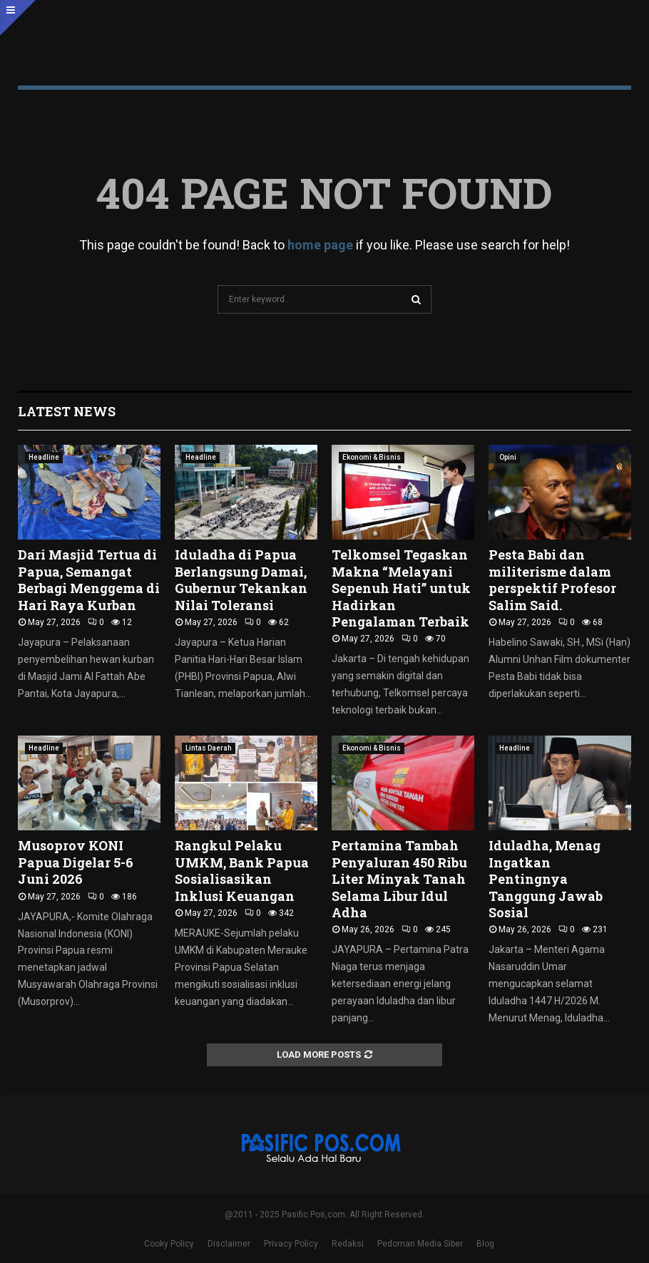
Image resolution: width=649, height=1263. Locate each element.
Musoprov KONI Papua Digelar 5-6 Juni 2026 (75, 862)
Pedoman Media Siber (420, 1244)
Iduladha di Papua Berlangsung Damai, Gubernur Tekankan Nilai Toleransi (241, 579)
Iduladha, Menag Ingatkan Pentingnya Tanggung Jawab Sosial (546, 879)
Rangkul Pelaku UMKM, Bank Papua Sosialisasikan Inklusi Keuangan (242, 870)
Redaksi (348, 1244)
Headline (44, 457)
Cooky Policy (169, 1244)
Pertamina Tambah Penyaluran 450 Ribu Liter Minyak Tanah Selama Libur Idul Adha (399, 879)
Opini (507, 457)
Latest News (67, 411)
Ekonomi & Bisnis (371, 457)
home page (320, 244)
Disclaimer (229, 1244)
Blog (485, 1244)
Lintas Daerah (208, 748)
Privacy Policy (291, 1244)
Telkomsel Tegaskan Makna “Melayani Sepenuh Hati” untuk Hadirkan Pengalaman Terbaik (401, 588)
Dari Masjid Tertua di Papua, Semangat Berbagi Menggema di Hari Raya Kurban (89, 579)
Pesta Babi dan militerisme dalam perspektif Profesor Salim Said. (552, 579)
